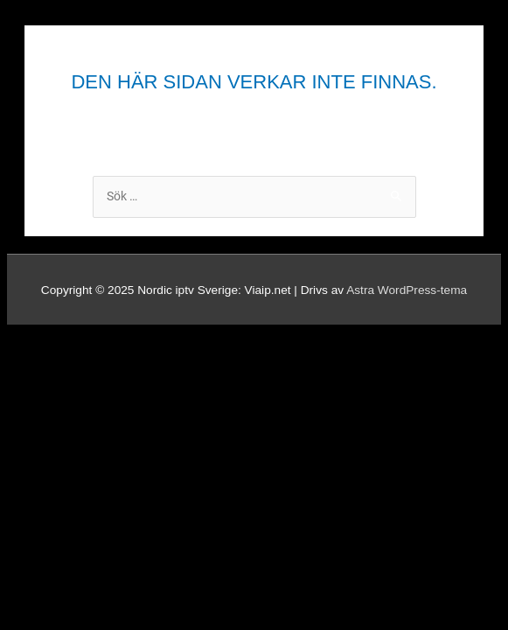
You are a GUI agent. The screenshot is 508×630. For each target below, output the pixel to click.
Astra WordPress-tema (406, 290)
